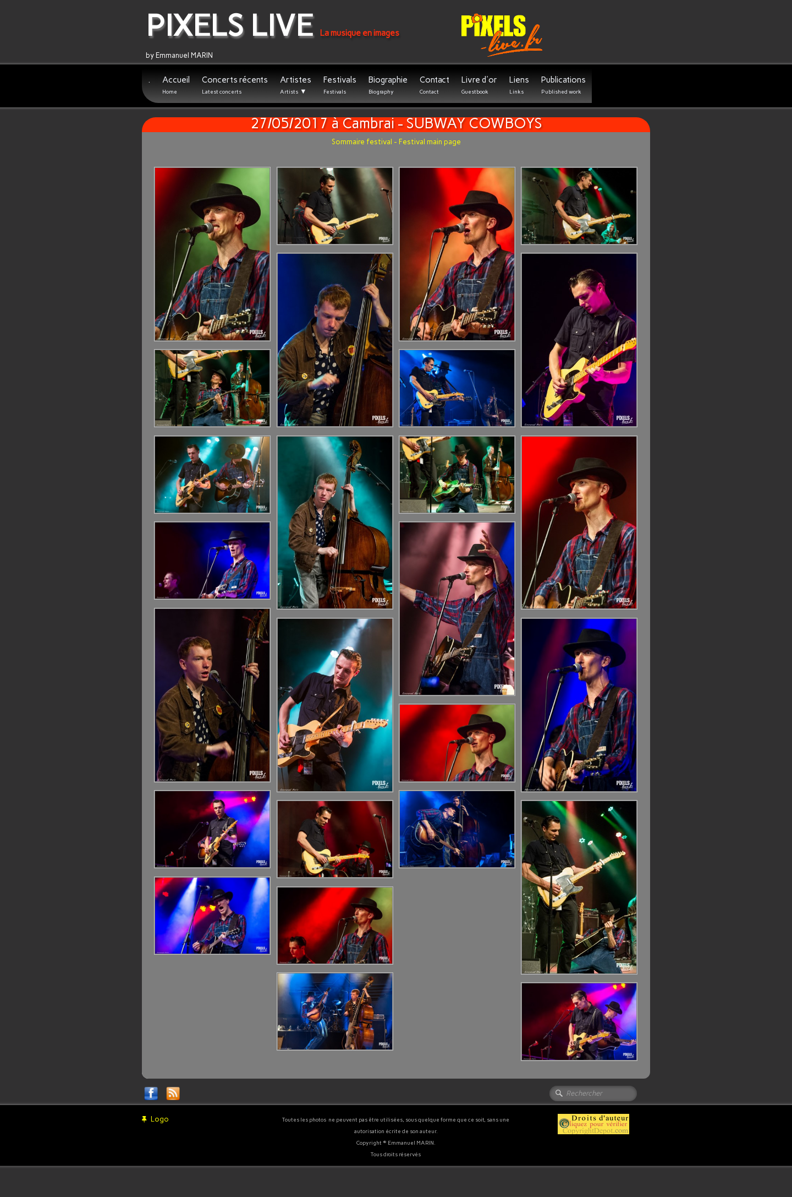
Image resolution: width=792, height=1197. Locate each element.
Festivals (339, 85)
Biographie (388, 85)
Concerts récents (235, 85)
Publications (563, 85)
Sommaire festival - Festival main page (396, 142)
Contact (434, 85)
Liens (519, 85)
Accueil (176, 85)
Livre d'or (479, 85)
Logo (155, 1119)
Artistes (295, 85)
